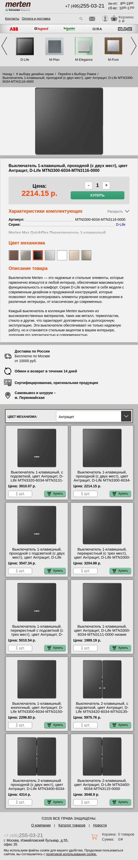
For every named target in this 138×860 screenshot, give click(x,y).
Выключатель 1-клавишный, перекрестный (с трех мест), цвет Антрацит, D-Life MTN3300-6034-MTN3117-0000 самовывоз (102, 555)
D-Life (24, 59)
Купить (97, 195)
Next (134, 46)
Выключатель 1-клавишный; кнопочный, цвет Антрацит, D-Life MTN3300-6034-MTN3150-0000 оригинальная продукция (37, 710)
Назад (7, 74)
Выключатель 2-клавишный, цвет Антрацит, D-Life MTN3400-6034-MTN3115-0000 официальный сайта (102, 787)
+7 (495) (84, 6)
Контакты (12, 18)
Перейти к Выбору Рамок (77, 74)
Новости (100, 825)
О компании (41, 825)
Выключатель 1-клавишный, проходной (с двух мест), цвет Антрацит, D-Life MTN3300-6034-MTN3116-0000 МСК (102, 478)
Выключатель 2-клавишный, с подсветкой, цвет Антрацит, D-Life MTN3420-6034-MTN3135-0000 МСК (102, 710)
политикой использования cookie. (71, 854)
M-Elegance (84, 59)
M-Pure (113, 59)
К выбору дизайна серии (35, 74)
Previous (4, 46)
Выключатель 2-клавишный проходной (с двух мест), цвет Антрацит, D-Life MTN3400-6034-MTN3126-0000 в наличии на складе (36, 789)
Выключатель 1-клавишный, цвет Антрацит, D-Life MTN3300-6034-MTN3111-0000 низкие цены (102, 632)
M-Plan (54, 59)
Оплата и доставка (36, 18)
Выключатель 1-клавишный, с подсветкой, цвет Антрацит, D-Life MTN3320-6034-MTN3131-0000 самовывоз (36, 478)
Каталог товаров (72, 825)
